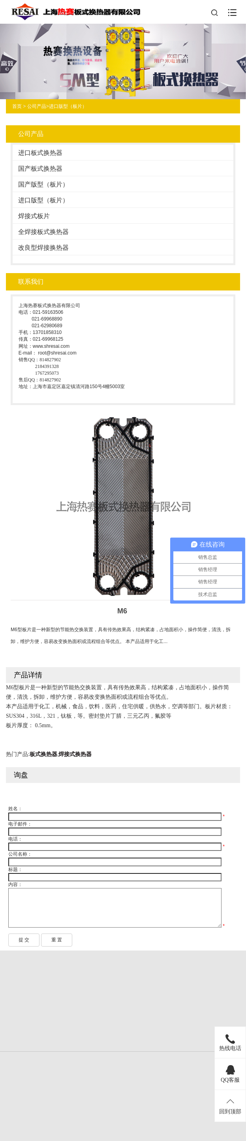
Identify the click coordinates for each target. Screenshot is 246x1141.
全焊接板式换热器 (43, 231)
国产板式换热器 (40, 168)
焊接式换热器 (75, 754)
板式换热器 (43, 754)
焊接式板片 (34, 216)
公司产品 (36, 106)
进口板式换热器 (40, 152)
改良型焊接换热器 (43, 247)
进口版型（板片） (68, 106)
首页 (17, 106)
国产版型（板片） (43, 184)
